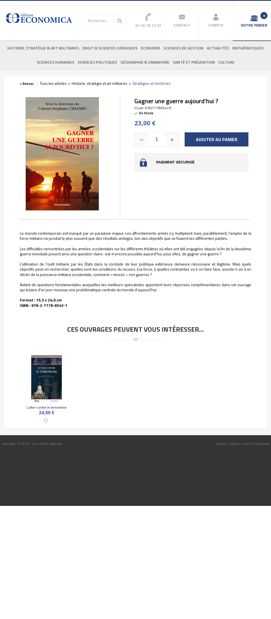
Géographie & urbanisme (145, 62)
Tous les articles (53, 83)
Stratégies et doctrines (151, 83)
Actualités (218, 48)
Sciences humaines (55, 62)
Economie (150, 48)
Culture (226, 62)
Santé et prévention (194, 62)
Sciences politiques (97, 62)
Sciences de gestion (183, 48)
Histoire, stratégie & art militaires (43, 48)
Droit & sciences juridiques (109, 48)
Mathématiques (248, 48)
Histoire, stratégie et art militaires (99, 83)
